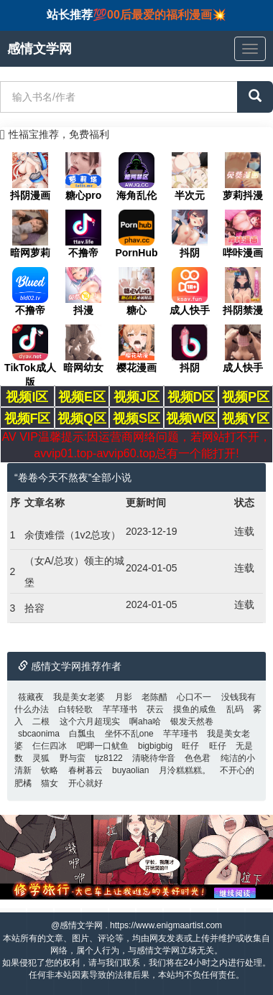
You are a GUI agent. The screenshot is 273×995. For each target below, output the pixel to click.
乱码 (235, 709)
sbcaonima (39, 734)
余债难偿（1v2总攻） (72, 535)
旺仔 (190, 746)
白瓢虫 (82, 734)
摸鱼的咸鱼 (194, 709)
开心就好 (85, 783)
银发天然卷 (191, 721)
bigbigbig (155, 746)
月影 (123, 697)
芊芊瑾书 (120, 709)
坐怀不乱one (129, 734)
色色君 (197, 758)
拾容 (34, 608)
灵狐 (41, 758)
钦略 (49, 770)
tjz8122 (109, 758)
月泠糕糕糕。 (184, 770)
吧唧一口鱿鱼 (103, 746)
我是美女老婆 (79, 697)
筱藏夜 (31, 697)
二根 (41, 721)
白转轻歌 (75, 709)
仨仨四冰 (49, 746)
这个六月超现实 (90, 721)
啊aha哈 (145, 721)
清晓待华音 (153, 758)
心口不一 (194, 697)
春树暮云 (85, 770)
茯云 (155, 709)
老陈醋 (154, 697)
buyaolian (130, 770)
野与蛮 (72, 758)
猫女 (49, 783)
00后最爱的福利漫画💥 (166, 15)
